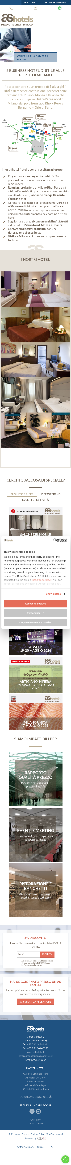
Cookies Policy (37, 1134)
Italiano (45, 1147)
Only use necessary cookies (35, 622)
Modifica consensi (54, 1134)
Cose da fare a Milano (54, 2)
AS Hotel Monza (35, 1081)
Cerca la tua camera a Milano (33, 58)
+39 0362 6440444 (11, 8)
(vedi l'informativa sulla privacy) (35, 964)
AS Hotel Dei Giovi (35, 1077)
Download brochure (35, 1096)
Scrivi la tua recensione (35, 1001)
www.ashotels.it (35, 1052)
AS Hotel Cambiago (35, 1085)
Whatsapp (60, 8)
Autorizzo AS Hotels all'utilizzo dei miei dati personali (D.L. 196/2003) (37, 962)
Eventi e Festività (35, 499)
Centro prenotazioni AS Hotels (35, 8)
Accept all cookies (35, 603)
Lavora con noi (35, 1123)
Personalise (35, 613)
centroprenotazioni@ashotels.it (36, 1055)
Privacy (25, 1134)
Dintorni (29, 2)
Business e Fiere (21, 494)
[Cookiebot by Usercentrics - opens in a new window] (53, 540)
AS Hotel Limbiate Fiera (35, 1073)
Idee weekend (50, 494)
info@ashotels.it (41, 579)
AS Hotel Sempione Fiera (35, 1089)
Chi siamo (35, 1119)
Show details (53, 593)
